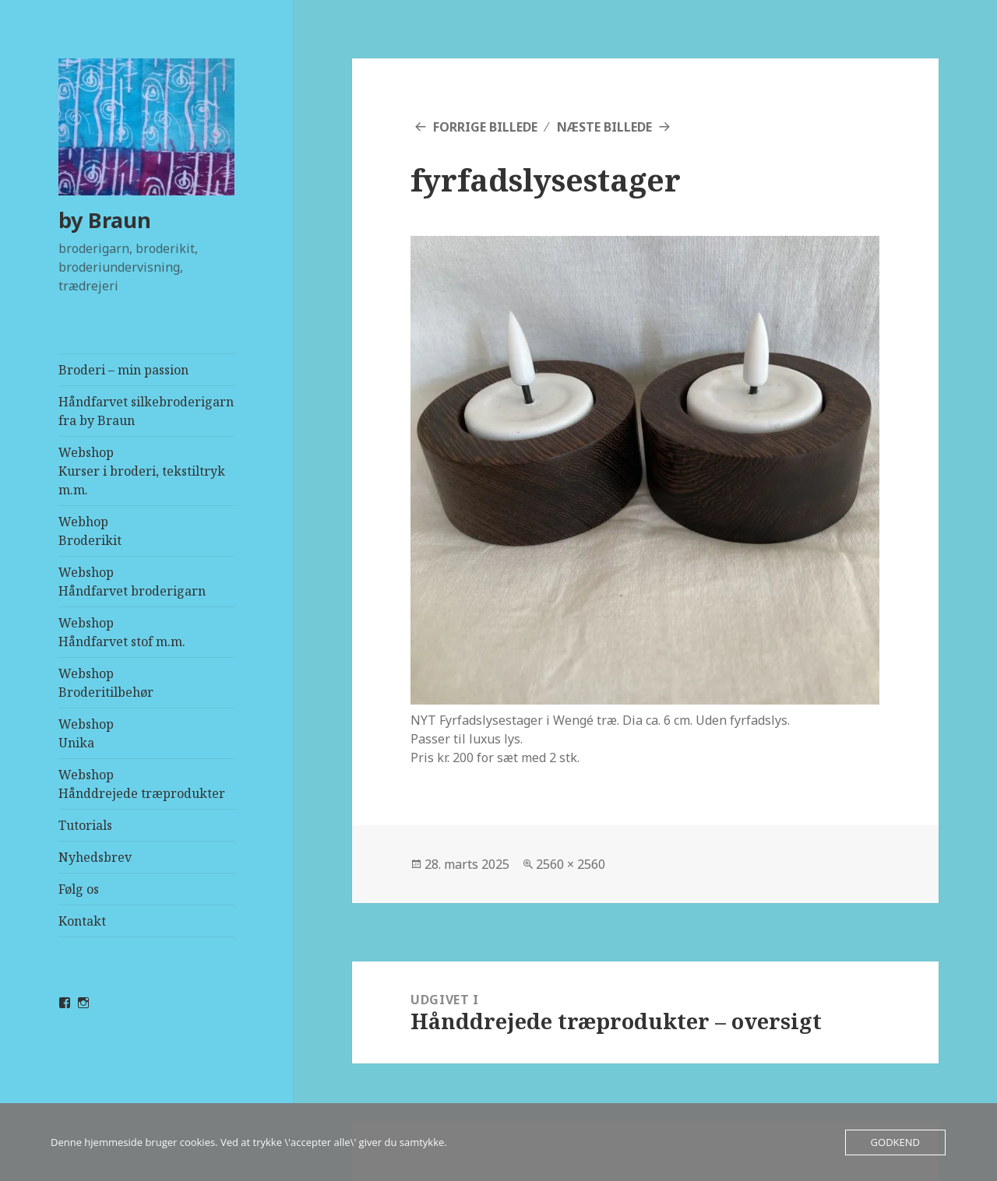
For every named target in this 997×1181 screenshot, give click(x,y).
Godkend (895, 1142)
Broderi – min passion (123, 369)
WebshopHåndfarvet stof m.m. (121, 632)
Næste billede (604, 126)
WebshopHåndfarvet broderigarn (132, 581)
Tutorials (85, 825)
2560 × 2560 (570, 864)
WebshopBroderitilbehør (105, 683)
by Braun (104, 220)
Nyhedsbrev (95, 857)
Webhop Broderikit (90, 531)
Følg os (78, 889)
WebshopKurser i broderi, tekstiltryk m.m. (141, 471)
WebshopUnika (86, 733)
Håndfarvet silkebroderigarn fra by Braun (146, 411)
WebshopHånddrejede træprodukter (141, 784)
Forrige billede (485, 126)
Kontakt (82, 921)
